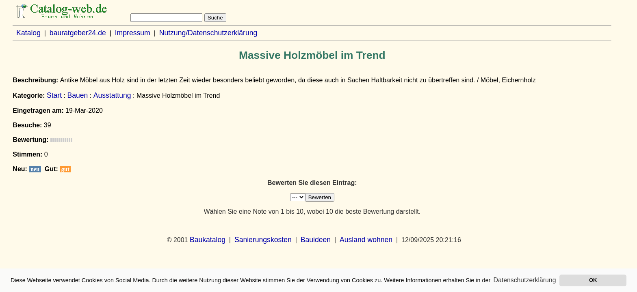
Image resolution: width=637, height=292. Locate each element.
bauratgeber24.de (78, 33)
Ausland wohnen (366, 240)
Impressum (132, 33)
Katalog (28, 33)
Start (54, 95)
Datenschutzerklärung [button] (525, 280)
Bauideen (316, 240)
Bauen (77, 95)
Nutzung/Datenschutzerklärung (208, 33)
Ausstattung (112, 95)
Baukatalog (207, 240)
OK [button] (593, 280)
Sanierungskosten (263, 240)
